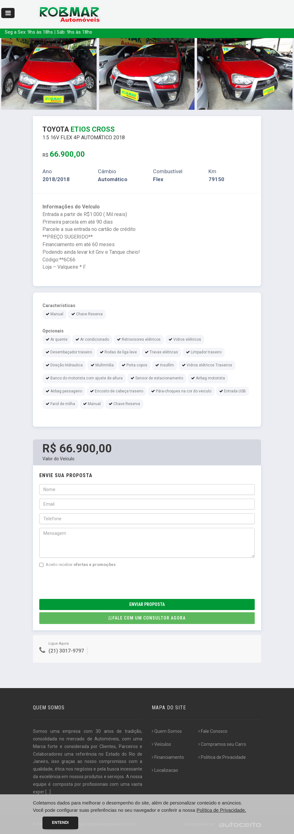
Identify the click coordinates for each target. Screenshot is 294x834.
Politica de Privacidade (222, 757)
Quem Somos (167, 731)
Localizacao (165, 770)
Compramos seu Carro (222, 744)
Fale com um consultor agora (146, 618)
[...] (48, 791)
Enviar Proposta (147, 604)
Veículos (161, 744)
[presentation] (87, 583)
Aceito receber (77, 564)
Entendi (60, 822)
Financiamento (168, 757)
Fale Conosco (212, 731)
